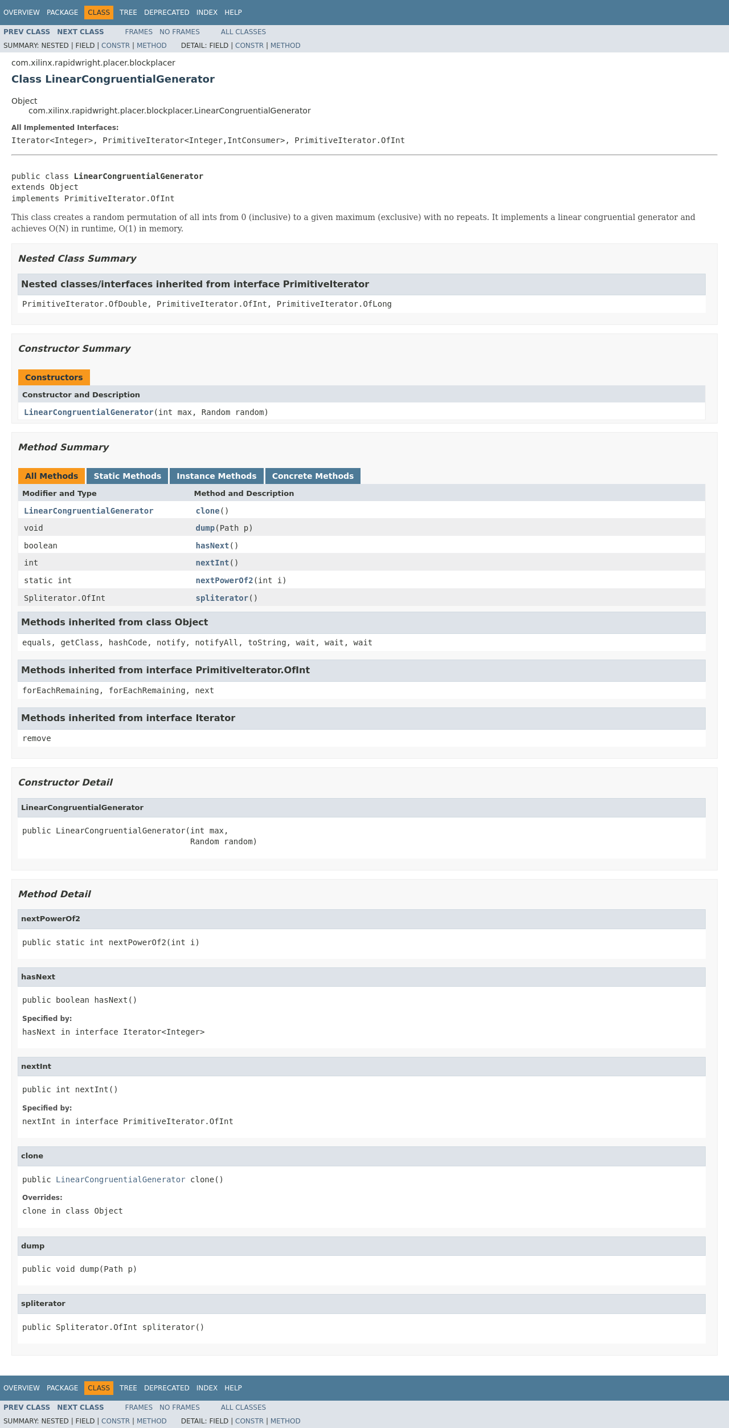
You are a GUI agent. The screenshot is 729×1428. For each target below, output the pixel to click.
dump (205, 527)
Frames (139, 32)
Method (152, 46)
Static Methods (127, 476)
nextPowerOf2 (224, 580)
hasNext (213, 545)
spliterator (222, 598)
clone (208, 510)
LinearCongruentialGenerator (89, 412)
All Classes (243, 32)
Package (62, 13)
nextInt (213, 562)
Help (233, 13)
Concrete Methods (313, 476)
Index (207, 13)
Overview (21, 13)
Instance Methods (216, 476)
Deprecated (167, 13)
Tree (128, 13)
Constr (115, 46)
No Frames (179, 32)
